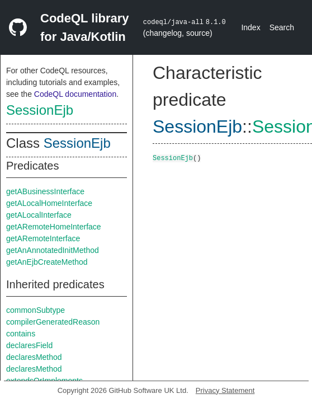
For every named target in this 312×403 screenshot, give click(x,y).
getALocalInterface (39, 214)
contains (20, 333)
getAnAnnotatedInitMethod (52, 250)
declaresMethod (34, 357)
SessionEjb (39, 110)
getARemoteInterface (43, 238)
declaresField (29, 345)
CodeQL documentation (75, 94)
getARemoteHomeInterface (53, 226)
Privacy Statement (225, 390)
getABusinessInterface (45, 191)
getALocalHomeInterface (49, 203)
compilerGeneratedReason (53, 321)
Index (250, 27)
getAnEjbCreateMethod (47, 261)
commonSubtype (35, 310)
